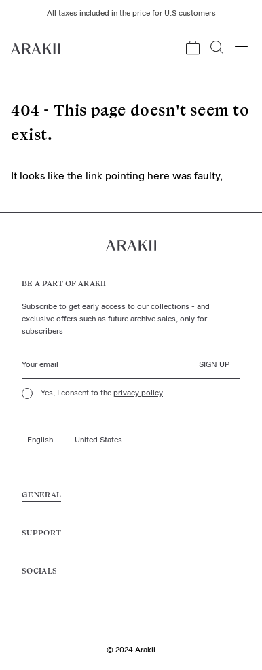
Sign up (214, 365)
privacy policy (138, 393)
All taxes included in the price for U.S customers (131, 14)
